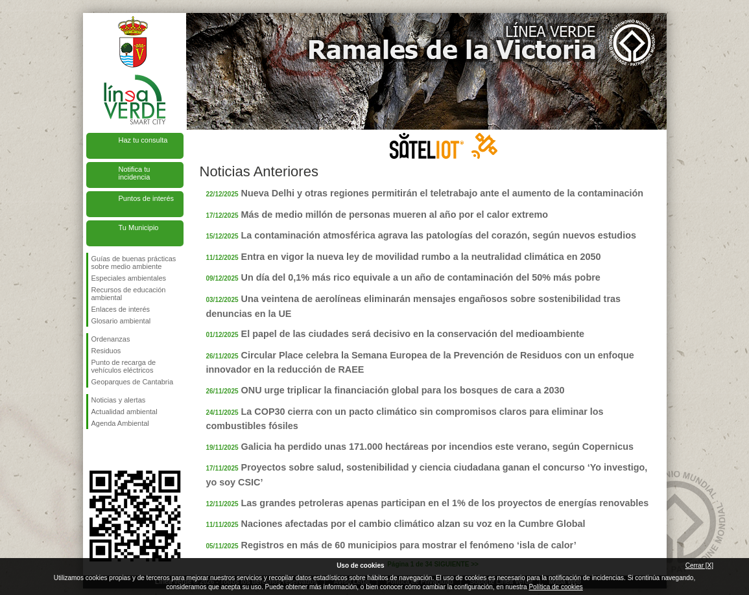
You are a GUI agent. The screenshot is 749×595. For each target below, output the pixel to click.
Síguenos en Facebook (94, 450)
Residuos (106, 351)
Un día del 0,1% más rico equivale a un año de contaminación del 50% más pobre (420, 277)
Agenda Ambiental (120, 423)
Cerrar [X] (699, 565)
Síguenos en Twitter (115, 450)
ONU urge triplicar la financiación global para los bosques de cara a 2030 (403, 390)
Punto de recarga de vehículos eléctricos (123, 366)
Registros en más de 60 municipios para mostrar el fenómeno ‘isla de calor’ (409, 545)
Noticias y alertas (118, 400)
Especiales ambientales (129, 278)
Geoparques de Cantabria (132, 382)
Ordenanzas (110, 339)
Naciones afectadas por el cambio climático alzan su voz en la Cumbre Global (413, 524)
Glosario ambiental (121, 321)
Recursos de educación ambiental (128, 293)
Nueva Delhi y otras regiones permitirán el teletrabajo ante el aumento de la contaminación (442, 193)
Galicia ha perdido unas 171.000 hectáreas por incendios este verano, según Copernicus (437, 446)
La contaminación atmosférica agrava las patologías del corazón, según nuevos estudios (438, 235)
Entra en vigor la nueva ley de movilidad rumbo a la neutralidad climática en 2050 (421, 256)
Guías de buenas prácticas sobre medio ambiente (133, 262)
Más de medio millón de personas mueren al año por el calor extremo (394, 214)
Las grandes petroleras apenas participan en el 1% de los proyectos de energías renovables (445, 503)
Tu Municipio (139, 227)
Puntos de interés (146, 198)
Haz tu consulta (143, 140)
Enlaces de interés (120, 309)
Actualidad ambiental (124, 411)
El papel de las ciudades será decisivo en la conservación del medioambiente (412, 334)
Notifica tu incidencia (134, 173)
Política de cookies (555, 586)
